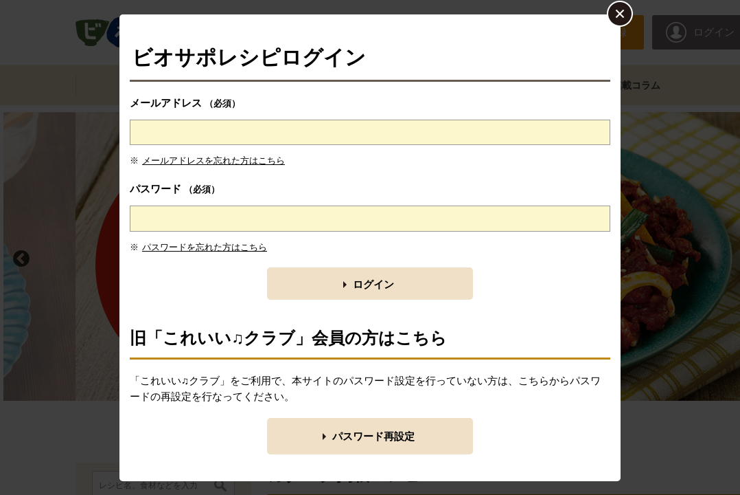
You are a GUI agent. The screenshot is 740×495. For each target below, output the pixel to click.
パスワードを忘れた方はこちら (204, 247)
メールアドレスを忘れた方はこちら (213, 160)
